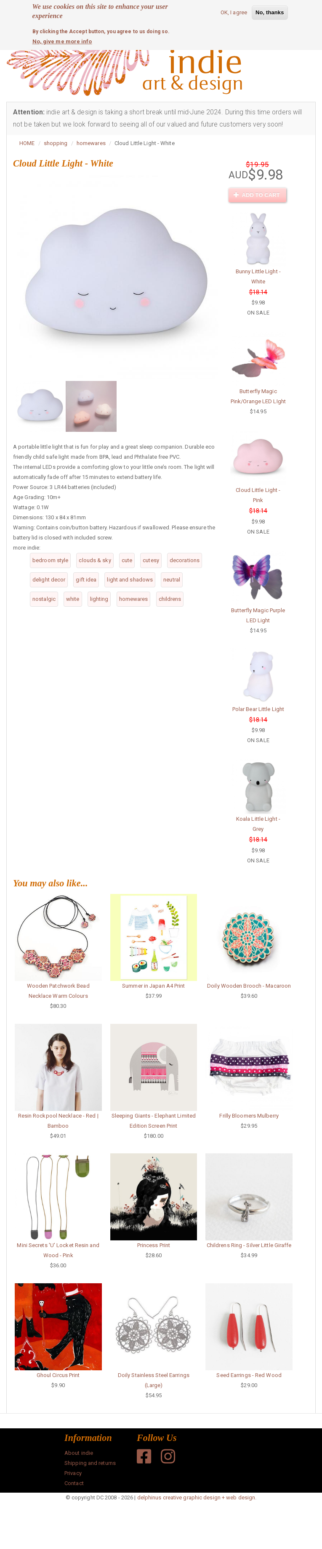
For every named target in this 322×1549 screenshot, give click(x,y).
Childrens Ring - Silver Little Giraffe (249, 1245)
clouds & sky (95, 560)
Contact (74, 1483)
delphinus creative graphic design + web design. (197, 1497)
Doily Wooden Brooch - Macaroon (249, 986)
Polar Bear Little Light (258, 709)
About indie (78, 1453)
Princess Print (153, 1245)
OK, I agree (234, 12)
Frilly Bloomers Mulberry (248, 1116)
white (73, 599)
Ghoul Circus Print (58, 1375)
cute (127, 560)
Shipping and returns (90, 1463)
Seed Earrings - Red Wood (248, 1375)
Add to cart (257, 195)
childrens (170, 599)
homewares (91, 143)
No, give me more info (62, 41)
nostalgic (44, 599)
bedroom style (50, 560)
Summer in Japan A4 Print (153, 986)
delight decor (48, 579)
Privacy (73, 1473)
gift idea (86, 579)
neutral (171, 579)
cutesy (151, 560)
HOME (27, 143)
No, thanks (269, 12)
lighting (99, 599)
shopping (56, 143)
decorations (185, 560)
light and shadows (130, 579)
